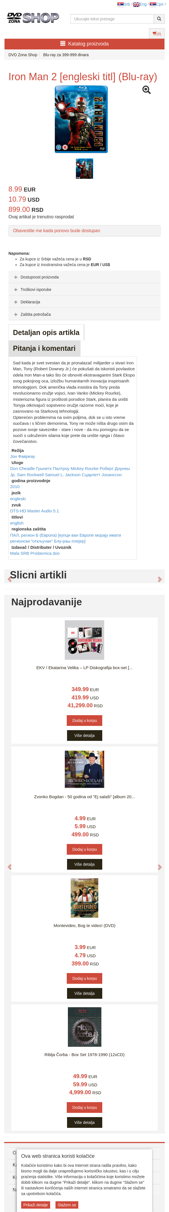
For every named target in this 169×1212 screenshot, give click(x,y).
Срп (156, 4)
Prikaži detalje (35, 1205)
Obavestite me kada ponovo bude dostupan (56, 230)
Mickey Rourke (85, 468)
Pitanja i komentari (44, 348)
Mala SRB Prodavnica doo (35, 553)
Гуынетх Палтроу (53, 468)
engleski (18, 498)
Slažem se (67, 1205)
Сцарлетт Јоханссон (102, 474)
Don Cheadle (23, 468)
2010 (14, 486)
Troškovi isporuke (32, 289)
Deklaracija (26, 302)
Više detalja (84, 735)
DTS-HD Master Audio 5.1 (34, 510)
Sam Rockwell (31, 474)
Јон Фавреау (22, 456)
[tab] (84, 277)
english (17, 523)
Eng (140, 4)
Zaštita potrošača (32, 314)
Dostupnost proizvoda (36, 277)
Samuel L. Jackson (63, 474)
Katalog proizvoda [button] (84, 44)
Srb (123, 4)
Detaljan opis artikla (46, 332)
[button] (6, 576)
